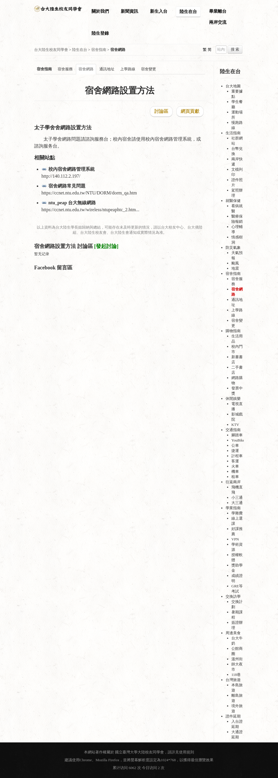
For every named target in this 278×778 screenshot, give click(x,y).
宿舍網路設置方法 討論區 (63, 246)
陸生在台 (188, 11)
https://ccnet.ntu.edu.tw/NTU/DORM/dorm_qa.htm (89, 192)
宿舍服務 (65, 69)
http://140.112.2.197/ (60, 176)
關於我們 (100, 11)
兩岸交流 (217, 22)
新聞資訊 (129, 11)
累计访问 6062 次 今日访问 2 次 (139, 768)
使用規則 (186, 752)
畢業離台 (217, 11)
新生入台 (158, 11)
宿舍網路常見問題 (66, 185)
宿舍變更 (148, 69)
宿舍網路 (86, 69)
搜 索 (235, 49)
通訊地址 (106, 69)
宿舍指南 (98, 49)
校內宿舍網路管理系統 (71, 169)
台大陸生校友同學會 (51, 49)
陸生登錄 (100, 33)
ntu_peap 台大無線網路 (72, 202)
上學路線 (127, 69)
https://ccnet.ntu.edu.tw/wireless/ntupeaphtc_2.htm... (90, 209)
